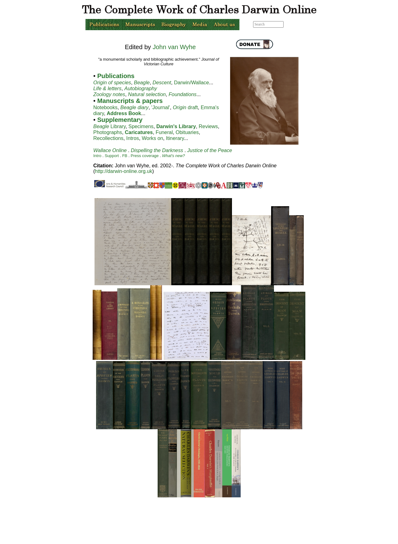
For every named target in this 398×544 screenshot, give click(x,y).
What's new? (173, 155)
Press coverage (145, 155)
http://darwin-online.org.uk (123, 171)
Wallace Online (110, 150)
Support (112, 155)
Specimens (141, 126)
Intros (132, 138)
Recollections (108, 138)
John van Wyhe (174, 47)
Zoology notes (109, 94)
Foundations (183, 94)
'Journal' (160, 107)
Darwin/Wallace (191, 82)
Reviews (208, 126)
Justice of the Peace (209, 150)
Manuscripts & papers (130, 100)
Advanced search (297, 24)
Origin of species (112, 82)
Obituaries (187, 132)
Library (109, 126)
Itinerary (175, 138)
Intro (98, 155)
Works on (152, 138)
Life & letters (107, 88)
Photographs (107, 132)
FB (124, 155)
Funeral (164, 132)
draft (185, 107)
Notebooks (105, 107)
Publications (114, 75)
